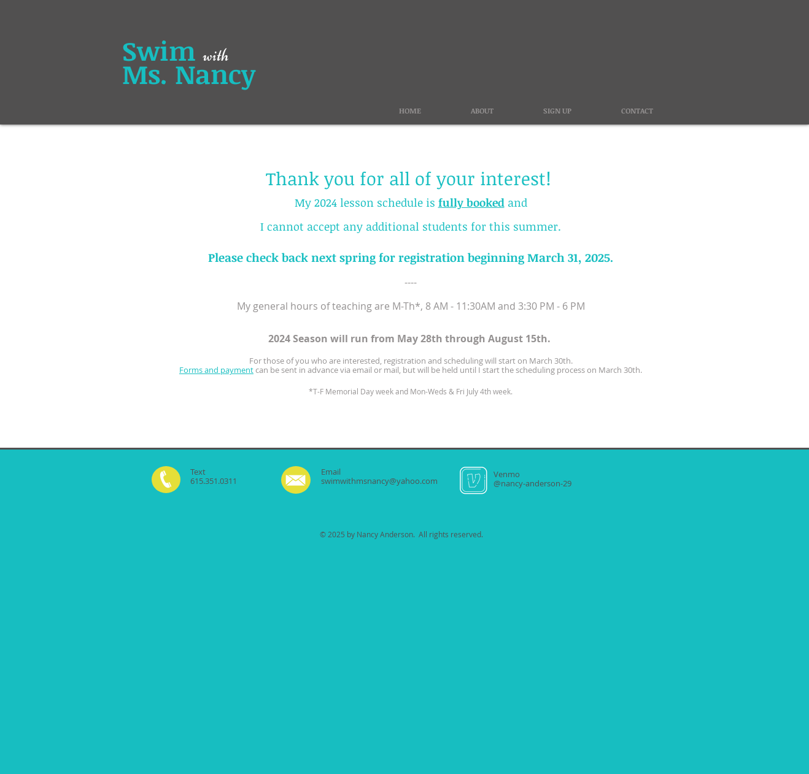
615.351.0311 (213, 480)
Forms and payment (216, 369)
